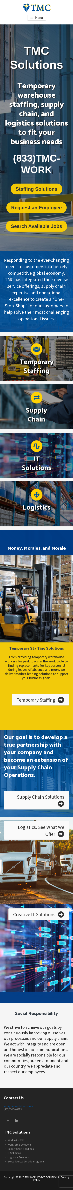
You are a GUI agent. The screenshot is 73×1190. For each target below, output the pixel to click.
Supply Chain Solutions (21, 1149)
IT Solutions (14, 1153)
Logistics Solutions (19, 1157)
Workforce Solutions (20, 1144)
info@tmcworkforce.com (18, 1106)
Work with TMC (16, 1140)
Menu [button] (39, 17)
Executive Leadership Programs (26, 1161)
